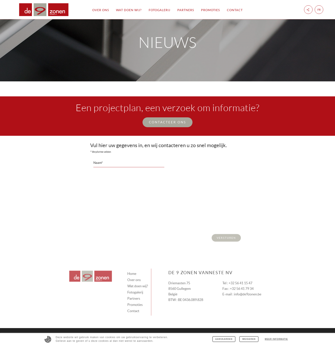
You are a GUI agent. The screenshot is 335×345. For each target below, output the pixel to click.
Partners (185, 10)
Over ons (100, 10)
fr (319, 9)
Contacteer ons (167, 122)
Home (131, 268)
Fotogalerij (159, 10)
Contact (235, 10)
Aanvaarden (223, 339)
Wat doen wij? (129, 10)
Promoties (210, 10)
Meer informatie (276, 339)
